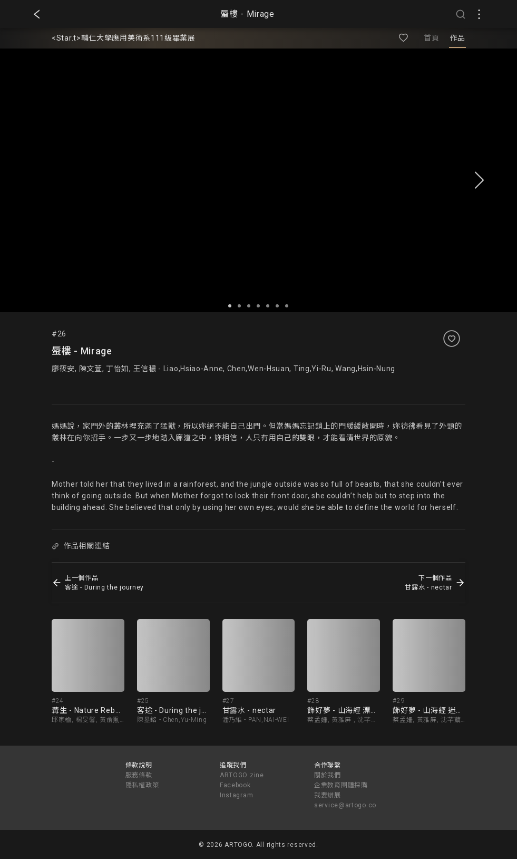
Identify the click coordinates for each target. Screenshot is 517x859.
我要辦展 (327, 795)
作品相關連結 (81, 546)
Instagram (236, 795)
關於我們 (327, 775)
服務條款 (138, 775)
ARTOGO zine (242, 775)
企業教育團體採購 (341, 785)
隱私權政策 (142, 785)
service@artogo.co (345, 805)
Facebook (235, 785)
